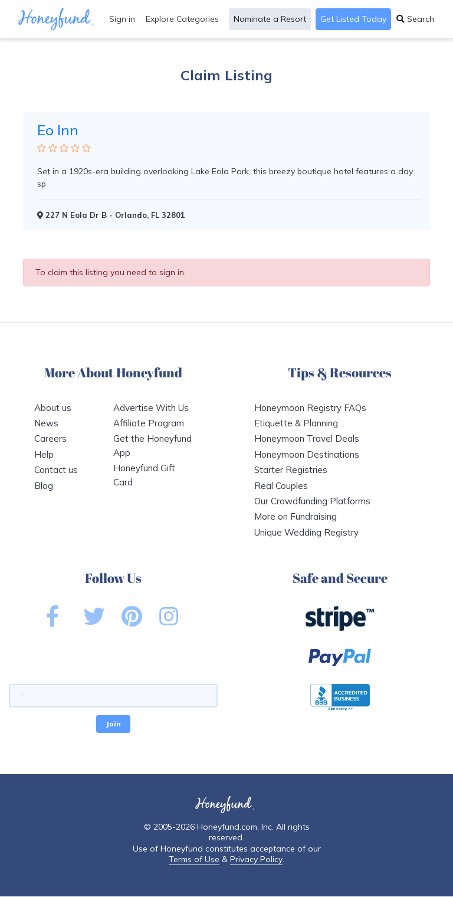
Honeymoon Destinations (306, 454)
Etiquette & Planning (296, 423)
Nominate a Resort (270, 19)
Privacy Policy (256, 859)
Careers (50, 438)
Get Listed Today (353, 19)
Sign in (122, 19)
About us (52, 407)
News (46, 423)
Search (415, 19)
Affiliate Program (148, 423)
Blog (43, 485)
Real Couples (281, 485)
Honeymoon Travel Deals (306, 438)
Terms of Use (194, 859)
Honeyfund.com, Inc (234, 826)
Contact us (56, 469)
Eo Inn (57, 130)
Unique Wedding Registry (306, 532)
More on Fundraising (295, 516)
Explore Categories (182, 19)
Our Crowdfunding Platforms (312, 501)
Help (44, 454)
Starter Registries (290, 469)
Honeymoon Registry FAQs (310, 407)
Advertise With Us (151, 407)
